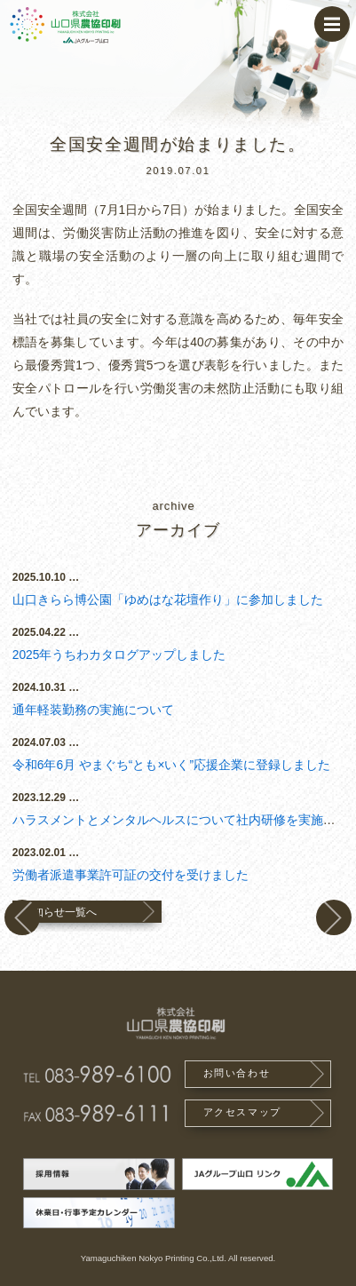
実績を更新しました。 (22, 917)
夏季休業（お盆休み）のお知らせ (334, 917)
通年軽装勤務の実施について (93, 710)
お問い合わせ (237, 1073)
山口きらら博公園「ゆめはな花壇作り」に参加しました (167, 600)
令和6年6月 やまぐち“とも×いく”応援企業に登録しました (171, 765)
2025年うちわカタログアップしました (119, 655)
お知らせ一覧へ (59, 912)
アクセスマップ (242, 1112)
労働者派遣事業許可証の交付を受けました (130, 875)
